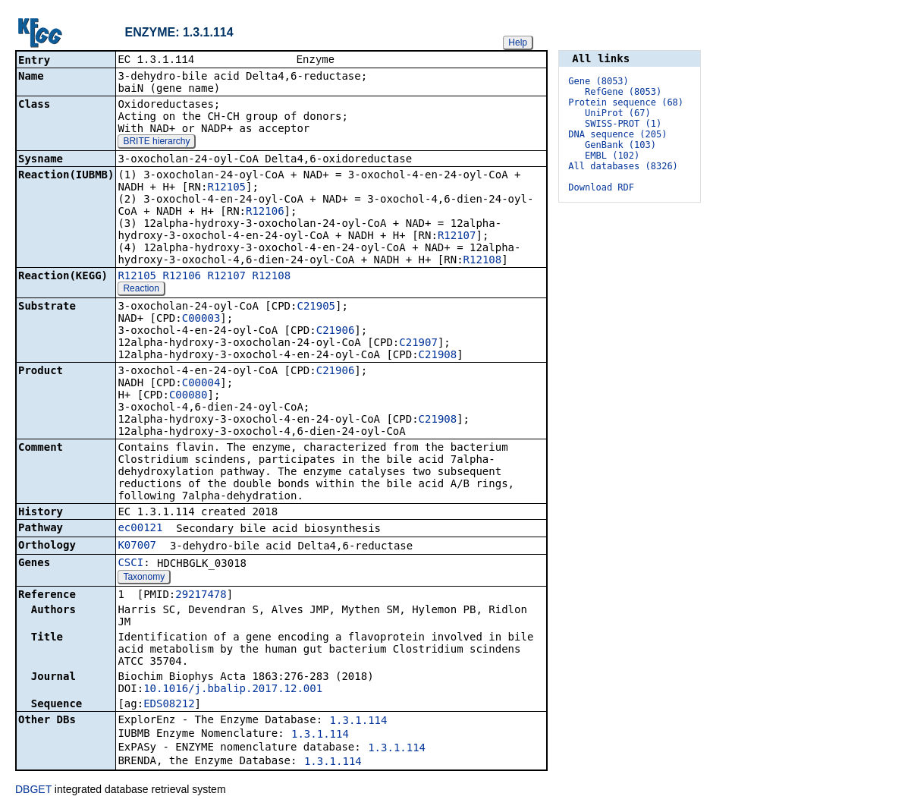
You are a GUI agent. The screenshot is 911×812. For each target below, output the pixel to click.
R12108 (482, 261)
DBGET (33, 791)
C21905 (316, 307)
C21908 (438, 356)
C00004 (201, 384)
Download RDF (601, 187)
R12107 (457, 237)
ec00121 (140, 529)
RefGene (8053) (623, 92)
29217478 (200, 596)
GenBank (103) (620, 145)
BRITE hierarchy (156, 142)
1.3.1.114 (359, 722)
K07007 (137, 546)
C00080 (188, 396)
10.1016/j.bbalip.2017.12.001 (232, 690)
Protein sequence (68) (625, 102)
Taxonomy (144, 578)
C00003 (201, 319)
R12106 (265, 212)
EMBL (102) (612, 155)
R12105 (226, 188)
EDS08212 (168, 705)
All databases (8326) (623, 166)
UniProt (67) (618, 113)
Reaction (141, 290)
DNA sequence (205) (617, 134)
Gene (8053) (598, 81)
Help (517, 42)
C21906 (335, 332)
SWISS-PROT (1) (623, 123)
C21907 (418, 344)
